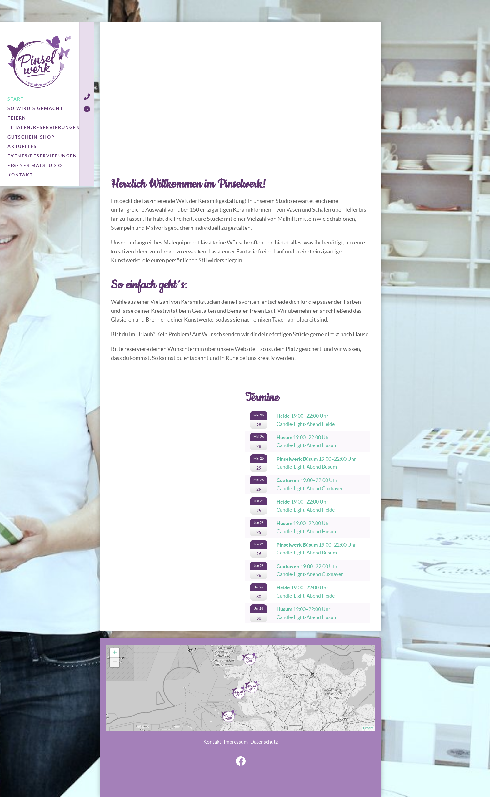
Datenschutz (264, 742)
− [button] (115, 662)
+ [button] (115, 653)
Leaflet (368, 728)
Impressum (236, 742)
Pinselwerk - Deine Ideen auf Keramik (39, 61)
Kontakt (212, 742)
